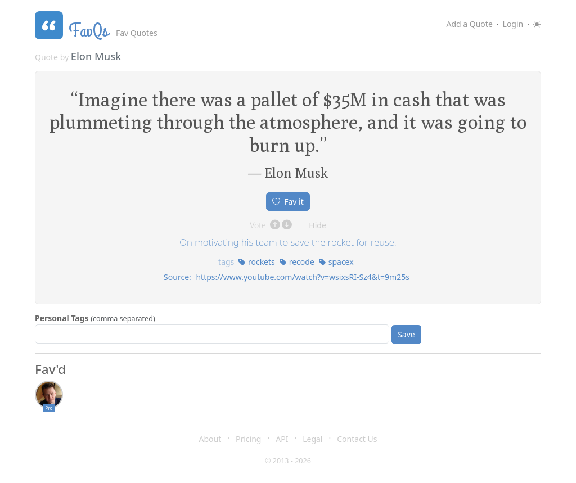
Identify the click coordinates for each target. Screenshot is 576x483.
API (282, 439)
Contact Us (357, 439)
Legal (312, 439)
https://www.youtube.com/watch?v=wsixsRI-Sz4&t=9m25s (302, 277)
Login (513, 24)
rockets (256, 261)
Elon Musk (96, 56)
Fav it (288, 201)
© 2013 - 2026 (288, 461)
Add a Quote (469, 24)
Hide (317, 225)
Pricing (248, 439)
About (210, 439)
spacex (336, 261)
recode (296, 261)
